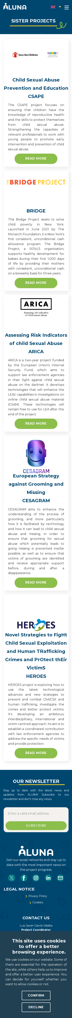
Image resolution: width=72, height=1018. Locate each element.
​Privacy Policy (36, 896)
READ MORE (35, 283)
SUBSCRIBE (36, 825)
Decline (36, 1007)
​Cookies (36, 902)
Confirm (36, 995)
